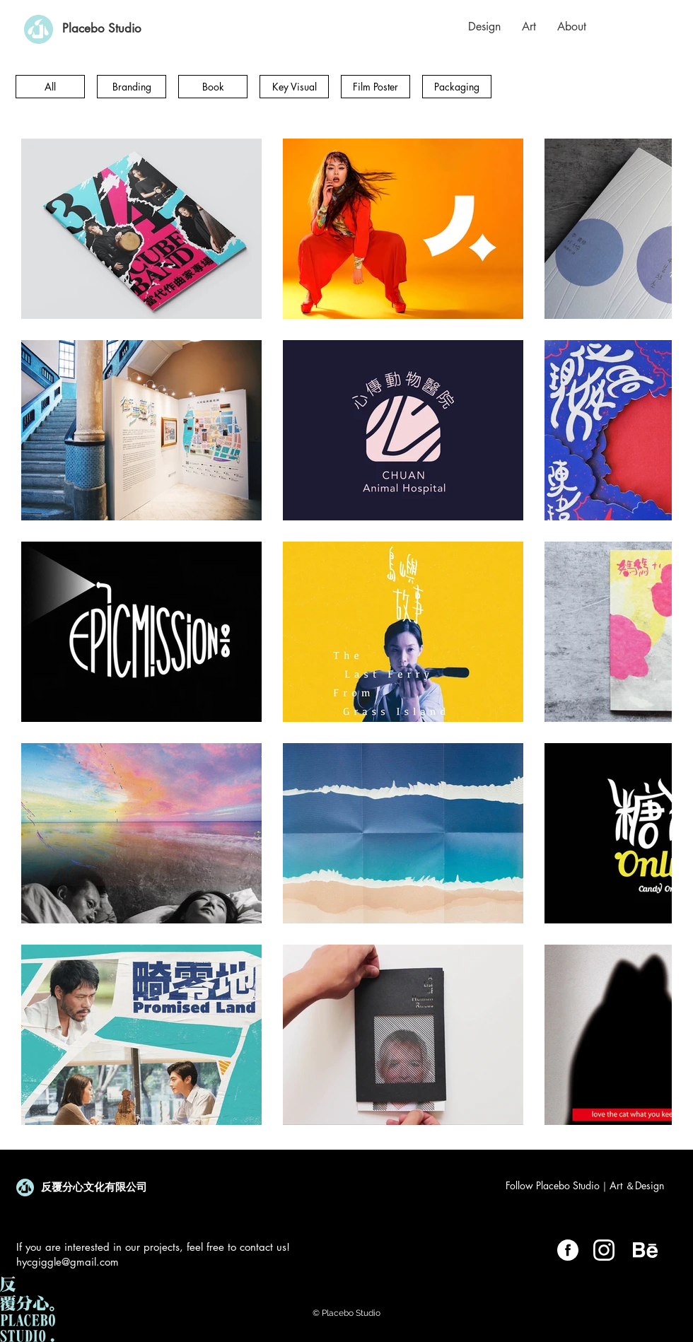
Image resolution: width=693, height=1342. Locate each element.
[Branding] (131, 86)
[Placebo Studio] (102, 29)
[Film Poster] (375, 86)
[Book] (213, 86)
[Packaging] (456, 86)
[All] (50, 86)
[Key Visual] (294, 86)
